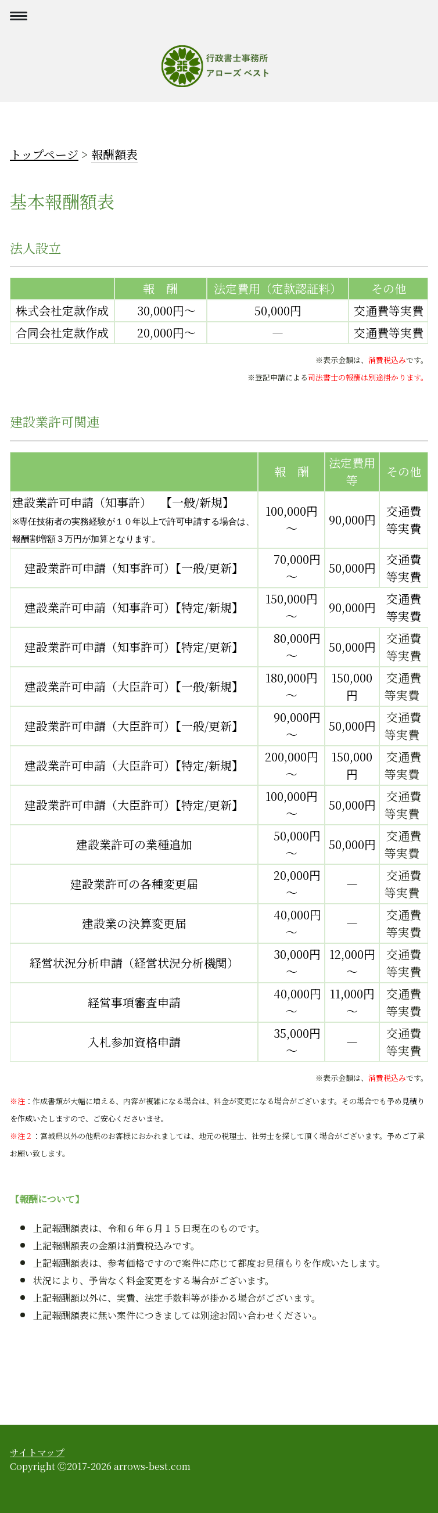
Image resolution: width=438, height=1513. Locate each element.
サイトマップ (37, 1452)
